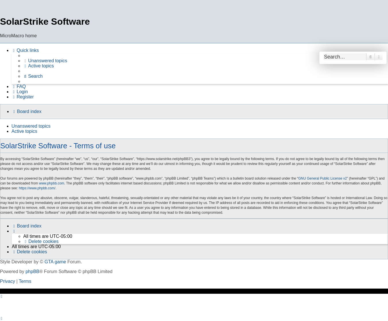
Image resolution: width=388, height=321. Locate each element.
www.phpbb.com (51, 183)
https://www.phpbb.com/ (37, 188)
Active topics (24, 131)
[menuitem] (45, 60)
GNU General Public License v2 (322, 178)
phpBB (32, 271)
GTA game (55, 261)
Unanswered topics (31, 126)
